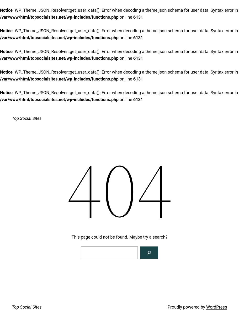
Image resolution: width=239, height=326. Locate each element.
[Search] (149, 252)
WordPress (216, 307)
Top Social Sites (27, 118)
